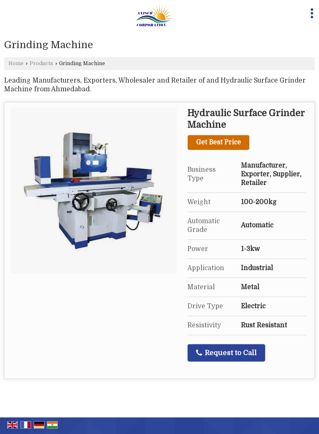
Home (16, 63)
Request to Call (226, 353)
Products (41, 63)
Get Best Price (218, 142)
